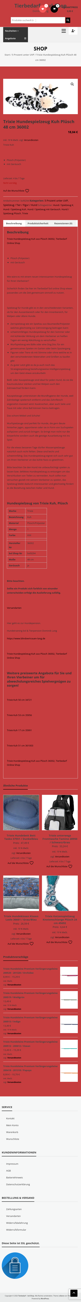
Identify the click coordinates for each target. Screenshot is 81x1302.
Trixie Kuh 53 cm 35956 (19, 715)
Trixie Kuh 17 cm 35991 (19, 730)
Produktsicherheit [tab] (38, 223)
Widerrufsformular (16, 1229)
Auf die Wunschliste (16, 190)
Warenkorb (12, 1132)
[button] (72, 84)
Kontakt (10, 1118)
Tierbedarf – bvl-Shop (40, 5)
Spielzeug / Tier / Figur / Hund (20, 205)
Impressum (12, 1163)
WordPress (45, 1298)
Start (7, 54)
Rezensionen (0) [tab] (63, 223)
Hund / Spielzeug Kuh (14, 209)
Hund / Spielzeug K (63, 205)
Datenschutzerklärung (18, 1184)
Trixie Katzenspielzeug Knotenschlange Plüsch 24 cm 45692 (60, 919)
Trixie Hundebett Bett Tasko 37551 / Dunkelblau (21, 837)
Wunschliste (12, 1139)
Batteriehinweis (14, 1177)
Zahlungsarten (14, 1209)
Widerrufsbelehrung (17, 1222)
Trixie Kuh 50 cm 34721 (19, 699)
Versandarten (14, 607)
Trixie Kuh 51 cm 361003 (20, 745)
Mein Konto (12, 1125)
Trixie (25, 213)
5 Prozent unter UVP (23, 54)
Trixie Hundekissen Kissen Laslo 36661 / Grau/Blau (21, 917)
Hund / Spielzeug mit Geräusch (43, 209)
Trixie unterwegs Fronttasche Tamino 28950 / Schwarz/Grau (59, 839)
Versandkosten (31, 140)
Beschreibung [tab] (14, 223)
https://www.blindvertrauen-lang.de (26, 638)
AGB (8, 1170)
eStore (61, 1296)
